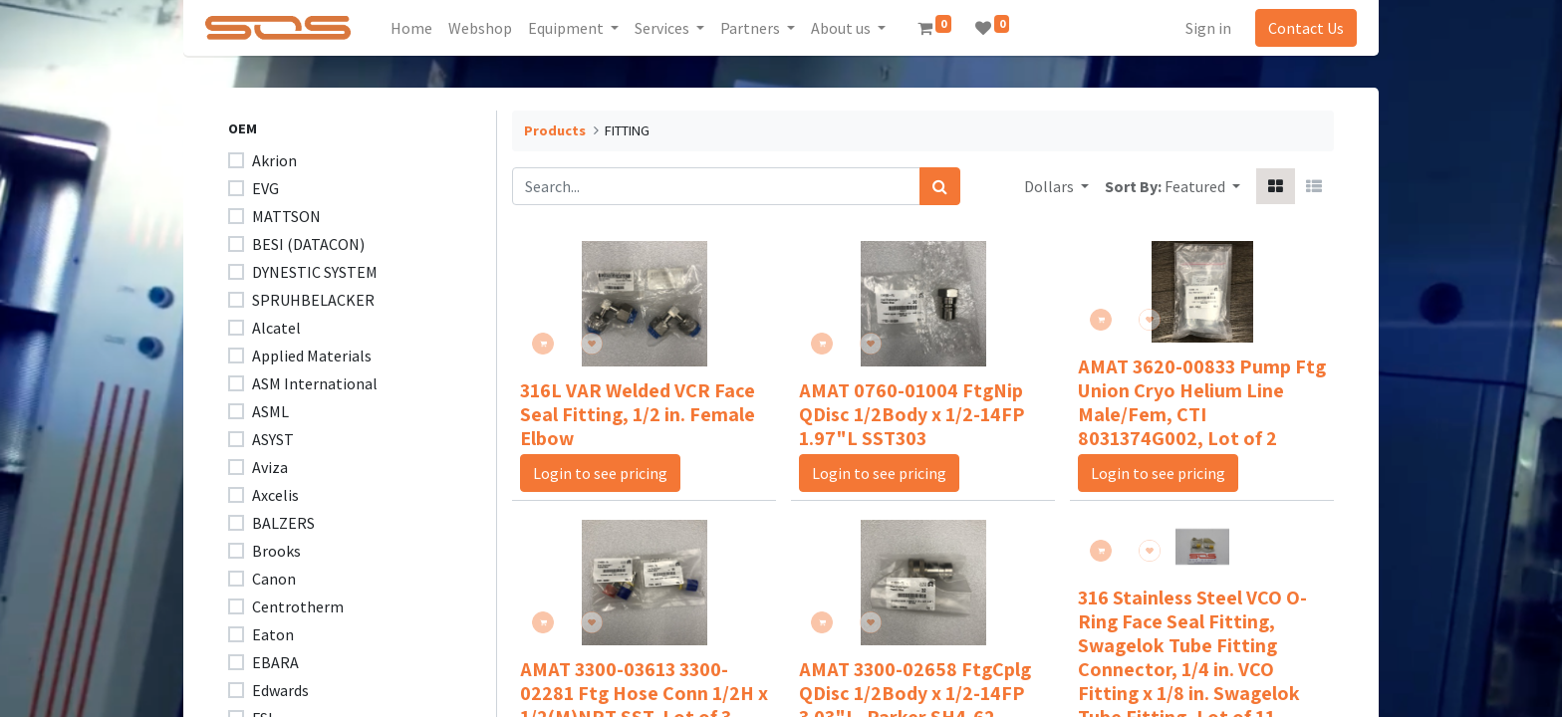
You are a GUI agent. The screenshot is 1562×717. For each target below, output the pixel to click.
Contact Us (1297, 28)
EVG (265, 188)
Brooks (276, 551)
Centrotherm (298, 606)
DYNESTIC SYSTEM (315, 272)
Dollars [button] (1050, 186)
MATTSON (286, 216)
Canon (274, 579)
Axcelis (275, 495)
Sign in (1199, 28)
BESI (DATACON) (308, 244)
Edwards (280, 690)
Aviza (270, 467)
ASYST (273, 439)
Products (555, 130)
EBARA (275, 662)
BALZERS (283, 523)
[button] (1202, 186)
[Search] (939, 186)
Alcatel (276, 328)
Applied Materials (312, 355)
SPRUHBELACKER (313, 300)
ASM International (315, 383)
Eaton (273, 634)
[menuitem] (420, 28)
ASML (270, 411)
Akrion (274, 160)
